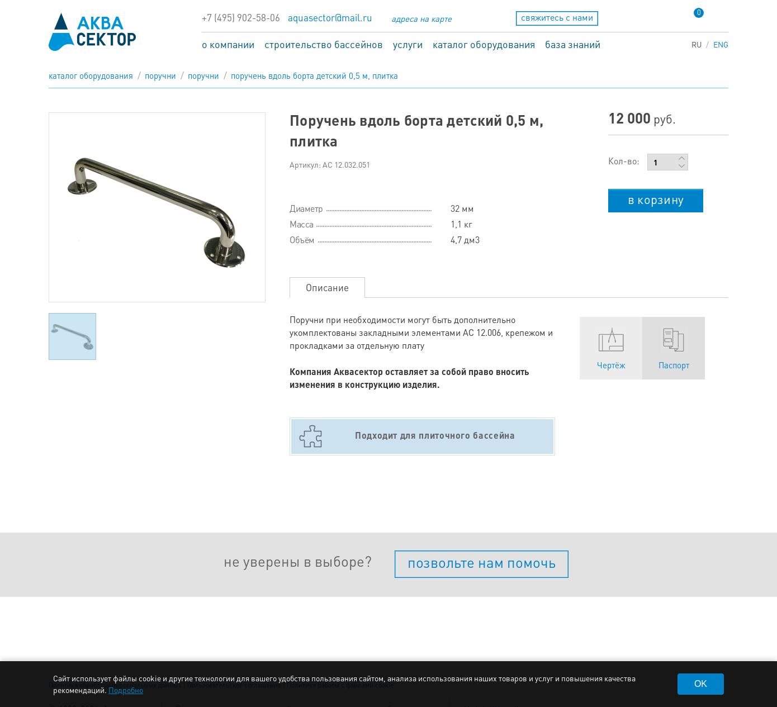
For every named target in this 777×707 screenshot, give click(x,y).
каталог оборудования (484, 43)
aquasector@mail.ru (330, 17)
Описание (327, 287)
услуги (408, 43)
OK (700, 684)
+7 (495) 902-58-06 (241, 17)
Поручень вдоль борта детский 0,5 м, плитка (314, 75)
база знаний (572, 43)
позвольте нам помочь (482, 562)
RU (696, 44)
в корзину (656, 199)
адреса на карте (421, 18)
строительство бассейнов (323, 43)
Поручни (160, 75)
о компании (228, 43)
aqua (92, 32)
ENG (720, 44)
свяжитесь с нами (557, 17)
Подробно (125, 690)
